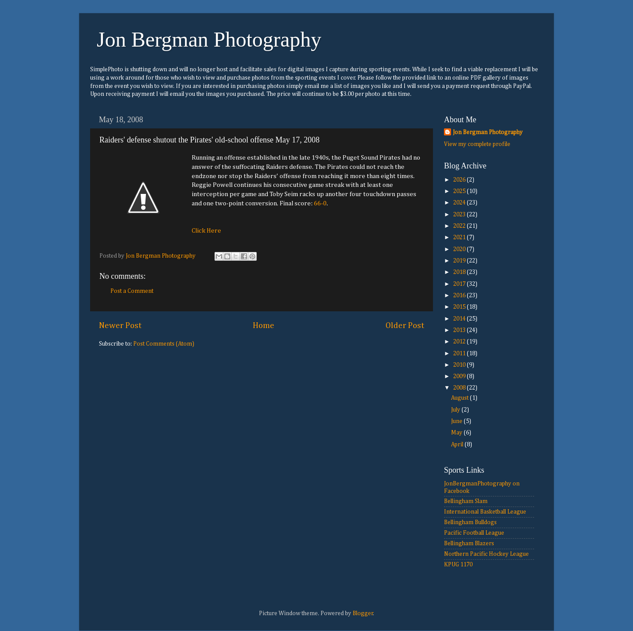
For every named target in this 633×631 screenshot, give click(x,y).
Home (263, 325)
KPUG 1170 (458, 565)
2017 (460, 284)
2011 (460, 353)
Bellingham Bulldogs (470, 522)
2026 (460, 180)
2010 (460, 365)
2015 (460, 307)
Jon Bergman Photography (209, 39)
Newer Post (120, 325)
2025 (460, 191)
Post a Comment (131, 291)
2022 (460, 226)
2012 (460, 342)
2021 (460, 237)
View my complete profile (477, 144)
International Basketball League (485, 512)
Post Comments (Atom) (163, 344)
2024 (460, 203)
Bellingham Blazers (469, 543)
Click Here (206, 230)
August (460, 398)
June (457, 421)
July (456, 410)
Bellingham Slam (465, 501)
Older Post (405, 325)
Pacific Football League (474, 533)
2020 (460, 249)
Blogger (363, 613)
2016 (460, 295)
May (457, 433)
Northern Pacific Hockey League (486, 554)
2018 (460, 272)
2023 (460, 215)
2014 (460, 319)
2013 (460, 330)
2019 (460, 261)
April (458, 444)
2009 (460, 376)
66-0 (320, 203)
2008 (460, 388)
